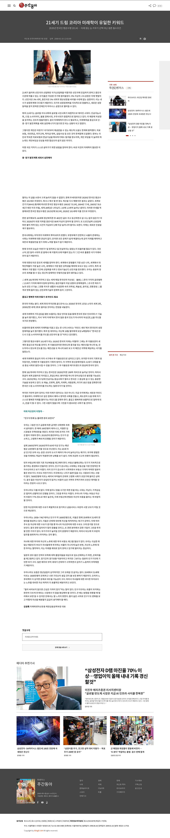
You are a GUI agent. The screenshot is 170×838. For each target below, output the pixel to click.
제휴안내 (51, 821)
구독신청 (138, 784)
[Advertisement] (56, 177)
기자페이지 (120, 792)
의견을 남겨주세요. (31, 637)
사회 (81, 784)
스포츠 (82, 792)
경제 (99, 781)
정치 (81, 781)
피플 (99, 792)
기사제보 (138, 781)
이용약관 (66, 821)
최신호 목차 (121, 784)
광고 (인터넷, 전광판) (39, 821)
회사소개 (27, 821)
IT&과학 (101, 788)
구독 (129, 88)
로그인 (159, 6)
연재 (118, 781)
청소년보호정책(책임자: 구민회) (95, 821)
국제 (99, 784)
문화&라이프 (84, 788)
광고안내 (138, 788)
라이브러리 (120, 788)
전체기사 (83, 796)
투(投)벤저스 (116, 88)
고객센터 (58, 821)
